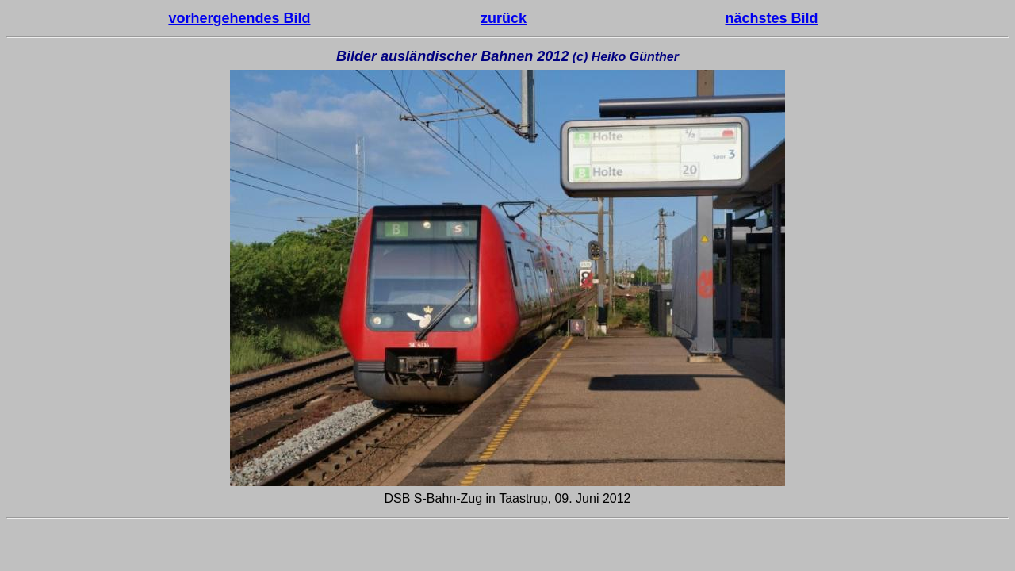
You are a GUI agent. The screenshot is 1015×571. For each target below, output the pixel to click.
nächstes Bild (772, 18)
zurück (504, 18)
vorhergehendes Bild (239, 18)
